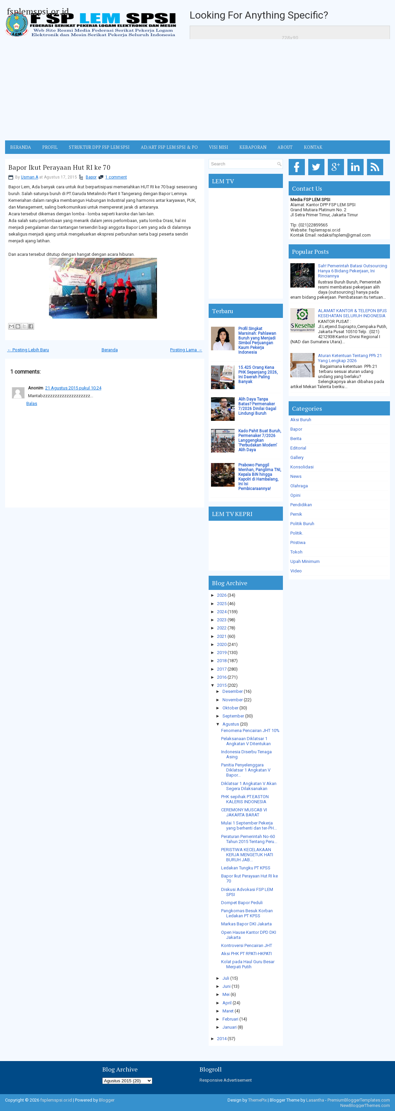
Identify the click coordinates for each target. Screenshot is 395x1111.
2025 (222, 603)
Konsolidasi (302, 466)
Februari (230, 1019)
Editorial (298, 448)
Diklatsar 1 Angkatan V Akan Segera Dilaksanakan (248, 786)
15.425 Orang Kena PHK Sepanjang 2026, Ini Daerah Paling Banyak (258, 374)
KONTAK (313, 147)
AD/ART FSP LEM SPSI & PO (169, 147)
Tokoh (296, 551)
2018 (222, 660)
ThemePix (257, 1100)
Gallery (297, 457)
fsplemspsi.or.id (38, 11)
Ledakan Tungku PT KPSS (245, 867)
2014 (222, 1038)
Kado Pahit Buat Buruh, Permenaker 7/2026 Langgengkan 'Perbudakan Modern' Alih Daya (259, 440)
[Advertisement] (197, 90)
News (295, 476)
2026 (222, 595)
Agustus (230, 724)
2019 (222, 652)
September (233, 716)
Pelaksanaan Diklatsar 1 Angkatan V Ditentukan (246, 741)
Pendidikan (301, 504)
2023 (222, 619)
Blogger (106, 1100)
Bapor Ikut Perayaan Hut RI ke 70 (59, 167)
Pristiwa (298, 542)
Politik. (296, 533)
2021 (222, 636)
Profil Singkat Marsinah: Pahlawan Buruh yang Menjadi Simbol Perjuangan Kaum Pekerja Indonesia (257, 340)
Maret (228, 1010)
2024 (222, 611)
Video (296, 570)
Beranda (110, 349)
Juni (226, 986)
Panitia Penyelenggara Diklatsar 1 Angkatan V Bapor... (245, 770)
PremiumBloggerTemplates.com (358, 1100)
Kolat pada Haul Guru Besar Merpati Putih (247, 964)
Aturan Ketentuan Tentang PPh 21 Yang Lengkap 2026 (350, 358)
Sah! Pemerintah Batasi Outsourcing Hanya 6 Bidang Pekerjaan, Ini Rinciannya (352, 270)
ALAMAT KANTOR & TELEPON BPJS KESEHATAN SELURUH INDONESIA (352, 313)
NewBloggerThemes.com (365, 1105)
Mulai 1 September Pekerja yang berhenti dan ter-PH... (249, 825)
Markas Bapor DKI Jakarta (246, 923)
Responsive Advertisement (226, 1080)
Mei (226, 994)
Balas (31, 403)
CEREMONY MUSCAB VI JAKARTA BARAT (244, 812)
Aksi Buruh (300, 419)
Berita (295, 438)
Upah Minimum (305, 561)
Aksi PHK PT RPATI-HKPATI (246, 953)
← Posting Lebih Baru (28, 349)
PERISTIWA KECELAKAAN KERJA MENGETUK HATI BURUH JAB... (247, 854)
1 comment (116, 177)
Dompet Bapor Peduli (242, 902)
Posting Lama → (186, 349)
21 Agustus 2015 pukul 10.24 (73, 387)
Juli (225, 978)
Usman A (29, 177)
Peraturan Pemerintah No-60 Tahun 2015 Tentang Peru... (249, 839)
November (232, 699)
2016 (222, 677)
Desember (232, 691)
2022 (222, 627)
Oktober (230, 707)
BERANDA (20, 147)
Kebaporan (252, 147)
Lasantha (315, 1100)
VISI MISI (218, 147)
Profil (50, 147)
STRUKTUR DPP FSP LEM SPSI (99, 147)
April (227, 1002)
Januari (229, 1027)
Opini (295, 495)
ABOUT (285, 147)
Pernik (296, 514)
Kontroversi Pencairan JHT (246, 945)
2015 (222, 685)
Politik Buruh (302, 523)
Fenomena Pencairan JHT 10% (250, 730)
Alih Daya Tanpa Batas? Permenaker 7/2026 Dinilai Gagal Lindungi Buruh (257, 406)
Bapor (91, 177)
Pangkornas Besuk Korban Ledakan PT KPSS (247, 913)
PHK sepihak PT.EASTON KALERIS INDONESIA (245, 799)
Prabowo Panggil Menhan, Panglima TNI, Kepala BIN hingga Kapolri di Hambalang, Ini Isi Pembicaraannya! (259, 477)
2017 (222, 669)
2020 (222, 644)
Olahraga (299, 485)
